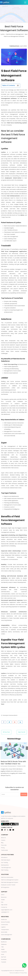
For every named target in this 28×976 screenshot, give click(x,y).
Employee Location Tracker (8, 885)
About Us (3, 837)
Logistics (3, 927)
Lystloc (4, 152)
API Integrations (5, 887)
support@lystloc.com (6, 910)
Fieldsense (3, 944)
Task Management (6, 867)
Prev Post (6, 732)
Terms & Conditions (14, 973)
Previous (1, 748)
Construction (4, 924)
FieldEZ (3, 949)
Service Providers (5, 922)
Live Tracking (4, 862)
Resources (3, 897)
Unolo (2, 954)
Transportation (5, 929)
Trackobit (3, 962)
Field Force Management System (9, 880)
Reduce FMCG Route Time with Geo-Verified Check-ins (13, 762)
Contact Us (4, 907)
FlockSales (3, 959)
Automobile (4, 932)
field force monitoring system (17, 123)
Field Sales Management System (9, 882)
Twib (2, 947)
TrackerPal (4, 952)
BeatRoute (4, 942)
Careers (3, 840)
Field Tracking (4, 870)
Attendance (4, 857)
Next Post (21, 732)
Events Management (6, 934)
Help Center (4, 904)
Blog (2, 842)
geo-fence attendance (8, 688)
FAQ (2, 902)
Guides (3, 899)
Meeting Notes (5, 865)
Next (27, 748)
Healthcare (4, 919)
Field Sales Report (5, 860)
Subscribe (23, 794)
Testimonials (4, 850)
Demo (2, 894)
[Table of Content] (18, 85)
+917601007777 (5, 912)
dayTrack (3, 957)
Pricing (3, 847)
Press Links (3, 845)
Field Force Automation (7, 877)
